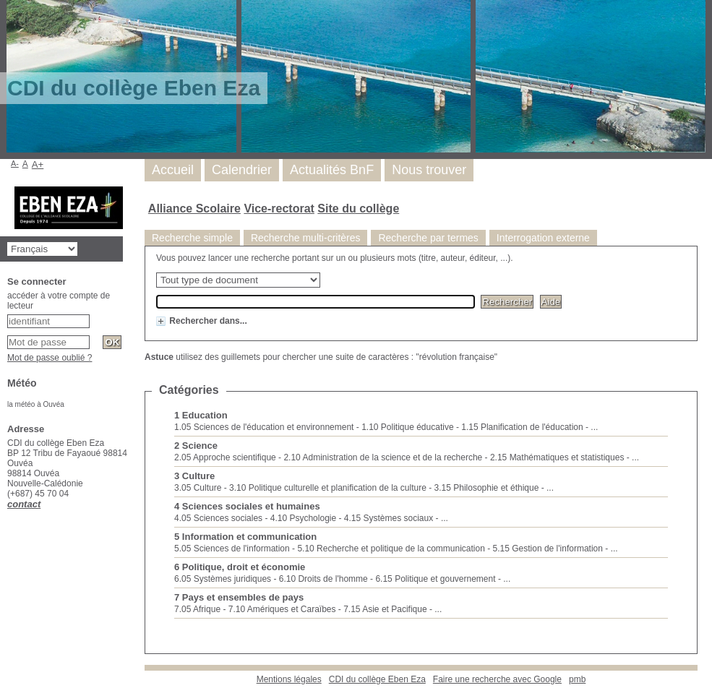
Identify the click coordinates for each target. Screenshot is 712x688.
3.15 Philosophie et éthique (486, 488)
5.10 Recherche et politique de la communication (391, 548)
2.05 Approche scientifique (225, 457)
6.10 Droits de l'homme (323, 579)
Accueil (173, 170)
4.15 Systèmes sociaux (388, 518)
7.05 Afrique (197, 609)
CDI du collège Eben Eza (377, 679)
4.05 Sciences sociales (218, 518)
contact (23, 504)
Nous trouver (429, 170)
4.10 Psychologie (303, 518)
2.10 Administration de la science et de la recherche (382, 457)
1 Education (201, 415)
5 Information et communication (245, 536)
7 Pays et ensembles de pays (239, 597)
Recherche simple (192, 238)
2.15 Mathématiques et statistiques (557, 457)
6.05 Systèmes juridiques (222, 579)
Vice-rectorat (279, 208)
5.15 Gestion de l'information (548, 548)
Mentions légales (289, 679)
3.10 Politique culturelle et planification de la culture (327, 488)
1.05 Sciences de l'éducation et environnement (263, 427)
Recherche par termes (428, 238)
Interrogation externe (543, 238)
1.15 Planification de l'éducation (522, 427)
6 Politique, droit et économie (239, 567)
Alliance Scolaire (194, 208)
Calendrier (242, 170)
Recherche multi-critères (306, 238)
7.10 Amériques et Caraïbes (282, 609)
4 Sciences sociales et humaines (247, 506)
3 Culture (194, 475)
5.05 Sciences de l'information (232, 548)
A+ (38, 164)
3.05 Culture (197, 488)
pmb (577, 679)
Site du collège (358, 208)
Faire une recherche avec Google (497, 679)
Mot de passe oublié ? (49, 358)
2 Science (196, 445)
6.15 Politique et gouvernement (435, 579)
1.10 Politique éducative (407, 427)
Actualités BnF (332, 170)
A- (15, 163)
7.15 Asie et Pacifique (384, 609)
